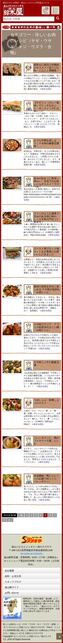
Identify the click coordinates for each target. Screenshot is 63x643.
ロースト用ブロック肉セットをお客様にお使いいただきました (46, 251)
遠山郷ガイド (12, 587)
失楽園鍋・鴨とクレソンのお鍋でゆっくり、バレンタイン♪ (46, 478)
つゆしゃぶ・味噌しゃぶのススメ (46, 401)
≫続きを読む (45, 89)
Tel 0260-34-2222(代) (31, 553)
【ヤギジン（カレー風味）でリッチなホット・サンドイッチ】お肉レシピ (46, 107)
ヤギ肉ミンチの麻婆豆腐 (46, 363)
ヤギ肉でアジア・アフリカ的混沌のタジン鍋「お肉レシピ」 (46, 327)
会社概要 (9, 570)
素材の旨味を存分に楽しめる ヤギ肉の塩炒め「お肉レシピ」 (47, 289)
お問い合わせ (12, 592)
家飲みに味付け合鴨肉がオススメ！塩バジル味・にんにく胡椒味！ (46, 67)
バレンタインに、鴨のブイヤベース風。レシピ (46, 440)
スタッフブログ (13, 581)
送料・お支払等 (13, 576)
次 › (10, 520)
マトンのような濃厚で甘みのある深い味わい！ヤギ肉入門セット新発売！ (46, 217)
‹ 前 (21, 515)
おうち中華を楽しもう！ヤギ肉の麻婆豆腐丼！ (46, 143)
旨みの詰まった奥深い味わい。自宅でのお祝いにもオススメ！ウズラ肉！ (46, 182)
